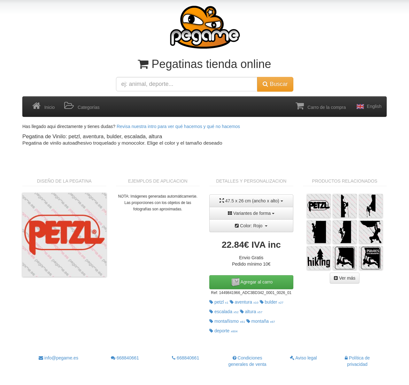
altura (251, 311)
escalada (224, 311)
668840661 (125, 357)
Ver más (344, 278)
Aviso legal (303, 357)
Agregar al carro (251, 282)
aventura (244, 302)
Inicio (43, 106)
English (368, 107)
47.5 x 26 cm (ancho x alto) (251, 200)
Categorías (81, 106)
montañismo (227, 321)
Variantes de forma (251, 213)
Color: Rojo (251, 225)
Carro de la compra (321, 106)
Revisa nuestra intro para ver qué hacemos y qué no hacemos (178, 126)
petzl (218, 302)
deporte (223, 330)
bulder (272, 302)
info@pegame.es (58, 357)
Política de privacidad (357, 361)
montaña (260, 321)
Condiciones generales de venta (247, 361)
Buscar (275, 84)
